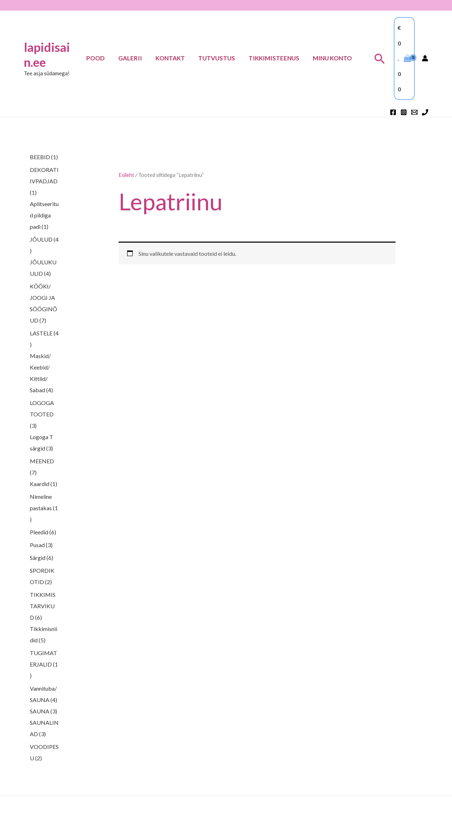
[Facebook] (393, 112)
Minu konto (333, 58)
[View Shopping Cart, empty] (404, 58)
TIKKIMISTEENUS (276, 58)
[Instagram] (404, 112)
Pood (103, 58)
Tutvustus (220, 58)
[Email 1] (414, 112)
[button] (380, 58)
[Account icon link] (425, 58)
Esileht (126, 175)
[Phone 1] (425, 112)
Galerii (136, 58)
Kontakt (175, 58)
